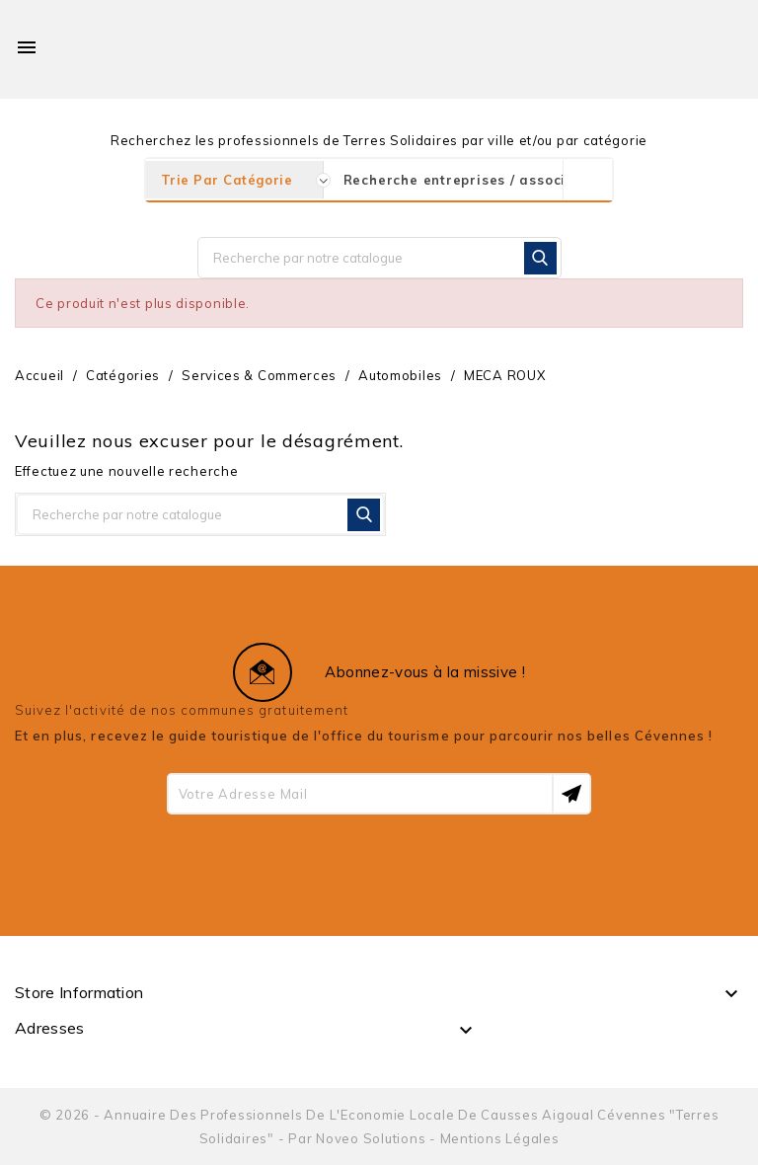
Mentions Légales (500, 1138)
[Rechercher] (379, 257)
